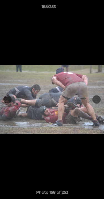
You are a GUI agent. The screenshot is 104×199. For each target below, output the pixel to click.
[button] (84, 8)
